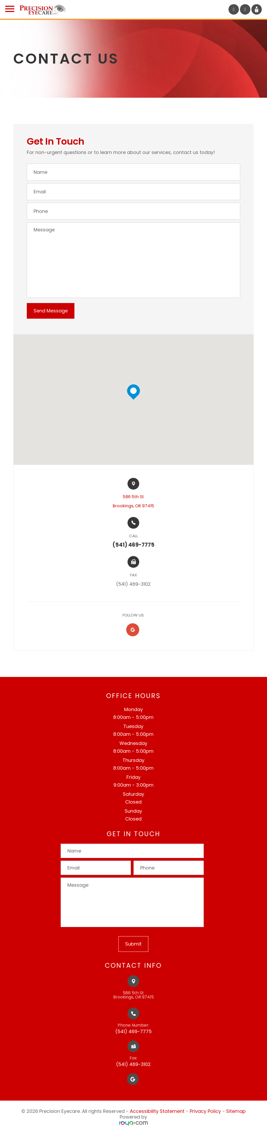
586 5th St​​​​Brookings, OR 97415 (133, 501)
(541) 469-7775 (133, 1031)
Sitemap (236, 1111)
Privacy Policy (205, 1111)
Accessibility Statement (157, 1111)
